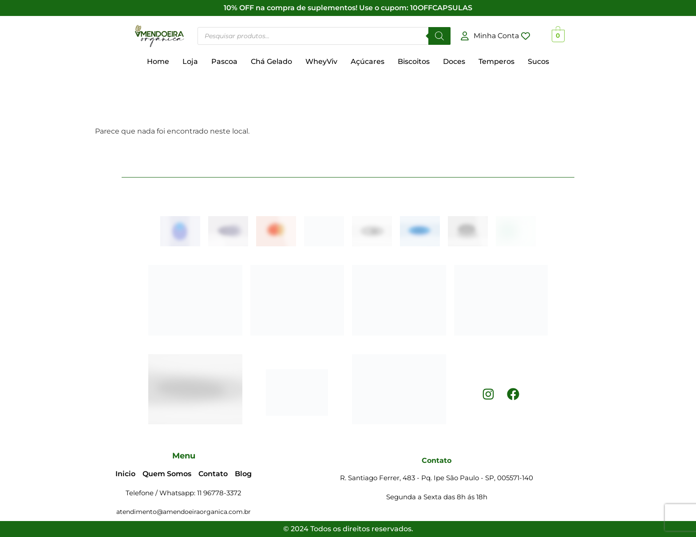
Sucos (538, 61)
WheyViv (321, 61)
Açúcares (367, 61)
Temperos (496, 61)
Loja (190, 61)
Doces (454, 61)
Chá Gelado (271, 61)
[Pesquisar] (439, 36)
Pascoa (224, 61)
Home (158, 61)
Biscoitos (414, 61)
